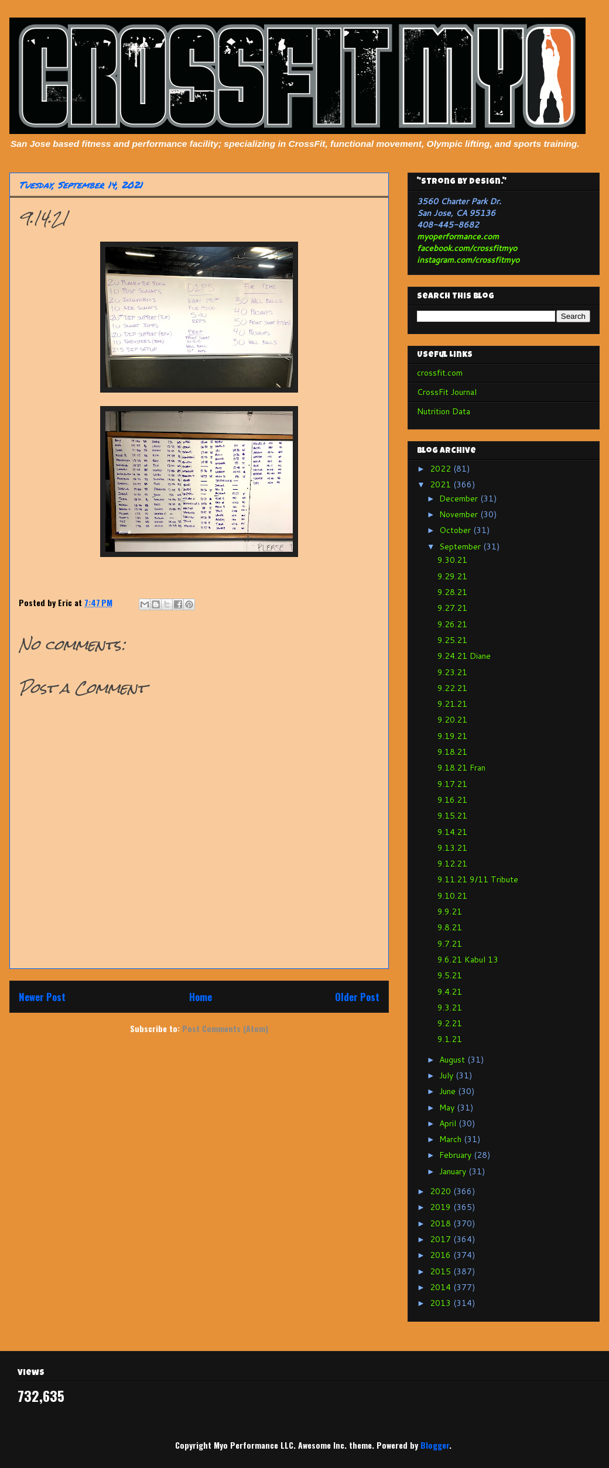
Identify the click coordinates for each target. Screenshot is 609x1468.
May (448, 1107)
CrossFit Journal (447, 392)
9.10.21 (452, 896)
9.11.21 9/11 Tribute (477, 879)
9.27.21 (452, 608)
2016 (441, 1255)
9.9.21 (449, 911)
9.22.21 (452, 688)
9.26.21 (452, 624)
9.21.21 (452, 704)
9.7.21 (449, 944)
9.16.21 (452, 800)
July (447, 1075)
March (451, 1139)
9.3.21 (449, 1007)
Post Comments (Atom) (225, 1028)
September (461, 546)
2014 (441, 1287)
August (453, 1059)
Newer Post (42, 996)
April (449, 1123)
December (459, 498)
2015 (441, 1271)
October (456, 530)
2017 (441, 1239)
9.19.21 (452, 736)
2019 (441, 1207)
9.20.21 (452, 720)
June (448, 1091)
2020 (441, 1191)
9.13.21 (452, 848)
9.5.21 (449, 975)
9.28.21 (452, 592)
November (459, 514)
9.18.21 (452, 752)
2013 (441, 1303)
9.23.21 (452, 672)
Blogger (434, 1445)
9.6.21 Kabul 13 (467, 959)
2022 (441, 469)
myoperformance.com (458, 236)
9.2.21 (449, 1023)
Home (200, 996)
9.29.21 (452, 576)
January (453, 1171)
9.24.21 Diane (464, 656)
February (456, 1155)
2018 (441, 1223)
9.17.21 (452, 784)
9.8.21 (449, 927)
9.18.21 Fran (461, 767)
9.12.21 (452, 863)
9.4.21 (449, 992)
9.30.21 (452, 560)
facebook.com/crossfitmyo (467, 248)
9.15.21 (452, 815)
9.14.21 (452, 832)
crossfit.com (440, 373)
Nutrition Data (443, 411)
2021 (441, 484)
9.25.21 (452, 640)
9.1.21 (449, 1039)
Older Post (357, 996)
